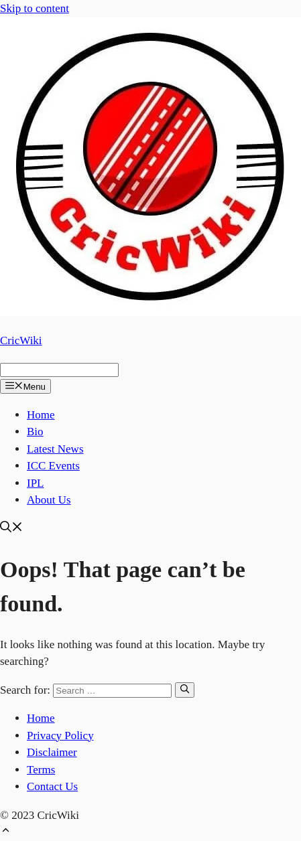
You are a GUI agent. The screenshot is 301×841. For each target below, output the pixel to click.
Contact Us (52, 786)
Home (41, 414)
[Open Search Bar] (11, 528)
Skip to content (34, 8)
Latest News (55, 449)
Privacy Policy (60, 735)
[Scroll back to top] (5, 832)
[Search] (184, 689)
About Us (49, 499)
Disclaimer (52, 752)
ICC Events (53, 465)
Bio (35, 431)
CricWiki (21, 340)
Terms (41, 769)
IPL (35, 483)
